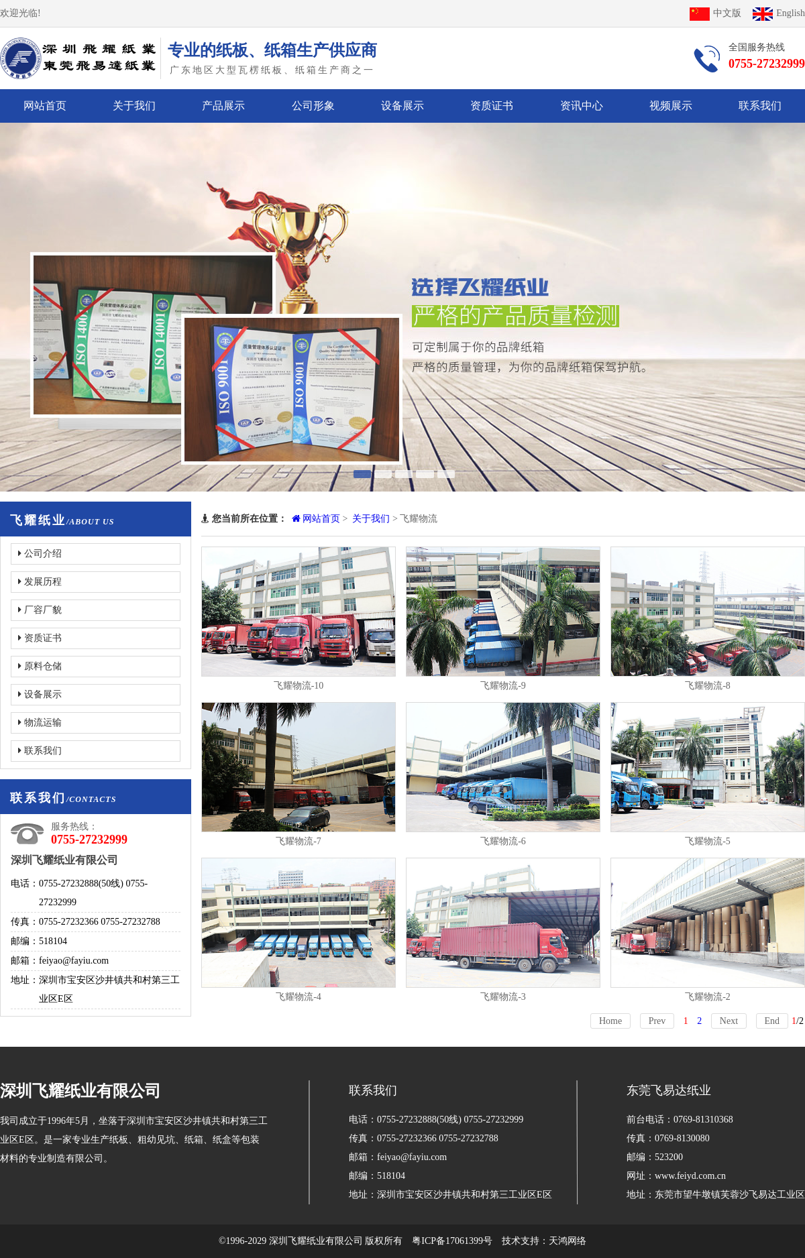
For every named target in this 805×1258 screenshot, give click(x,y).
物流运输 (40, 723)
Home (610, 1021)
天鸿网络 (567, 1241)
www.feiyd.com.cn (690, 1176)
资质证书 (491, 105)
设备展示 (402, 105)
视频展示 (670, 105)
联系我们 (760, 105)
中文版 (715, 13)
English (779, 13)
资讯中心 (581, 105)
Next (729, 1021)
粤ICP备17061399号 (452, 1241)
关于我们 (134, 105)
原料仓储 (40, 666)
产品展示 (223, 105)
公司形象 (313, 105)
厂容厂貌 (40, 610)
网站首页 (44, 105)
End (772, 1021)
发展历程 (40, 582)
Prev (657, 1021)
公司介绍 (40, 554)
